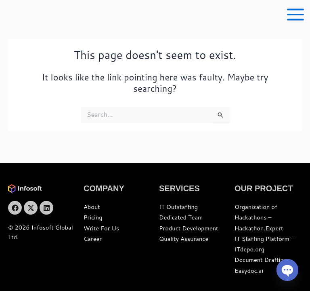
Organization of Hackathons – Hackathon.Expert (259, 217)
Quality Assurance (183, 238)
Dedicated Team (181, 217)
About (92, 206)
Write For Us (101, 228)
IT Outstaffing (178, 206)
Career (93, 238)
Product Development (188, 228)
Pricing (93, 217)
